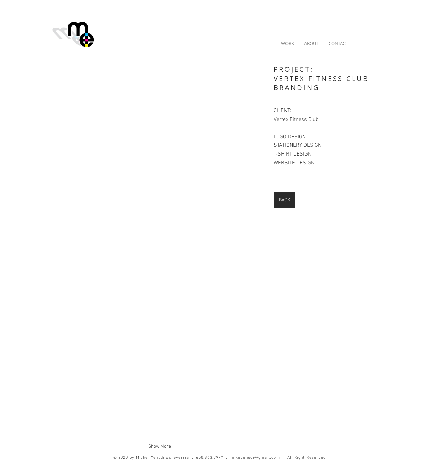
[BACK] (284, 200)
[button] (159, 122)
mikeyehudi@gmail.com (255, 457)
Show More (159, 446)
